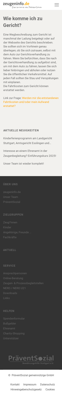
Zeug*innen (10, 222)
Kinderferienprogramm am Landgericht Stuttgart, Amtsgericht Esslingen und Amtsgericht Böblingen (27, 141)
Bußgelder (9, 323)
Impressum (29, 384)
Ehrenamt (9, 328)
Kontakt (15, 384)
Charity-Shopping (14, 333)
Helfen (8, 311)
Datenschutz (47, 384)
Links (6, 298)
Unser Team (10, 197)
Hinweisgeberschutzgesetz (26, 389)
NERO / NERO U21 (14, 288)
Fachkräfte (10, 237)
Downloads (10, 293)
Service (9, 265)
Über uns (10, 184)
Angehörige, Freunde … (17, 232)
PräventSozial (11, 202)
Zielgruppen (13, 214)
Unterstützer (11, 338)
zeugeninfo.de (12, 192)
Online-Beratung (13, 278)
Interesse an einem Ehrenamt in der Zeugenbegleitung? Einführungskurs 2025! (29, 153)
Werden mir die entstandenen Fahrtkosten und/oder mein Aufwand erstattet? (31, 102)
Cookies (50, 389)
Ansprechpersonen (15, 273)
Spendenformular (14, 318)
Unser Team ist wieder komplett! (23, 163)
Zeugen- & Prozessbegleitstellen (23, 283)
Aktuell (9, 250)
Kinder (7, 227)
